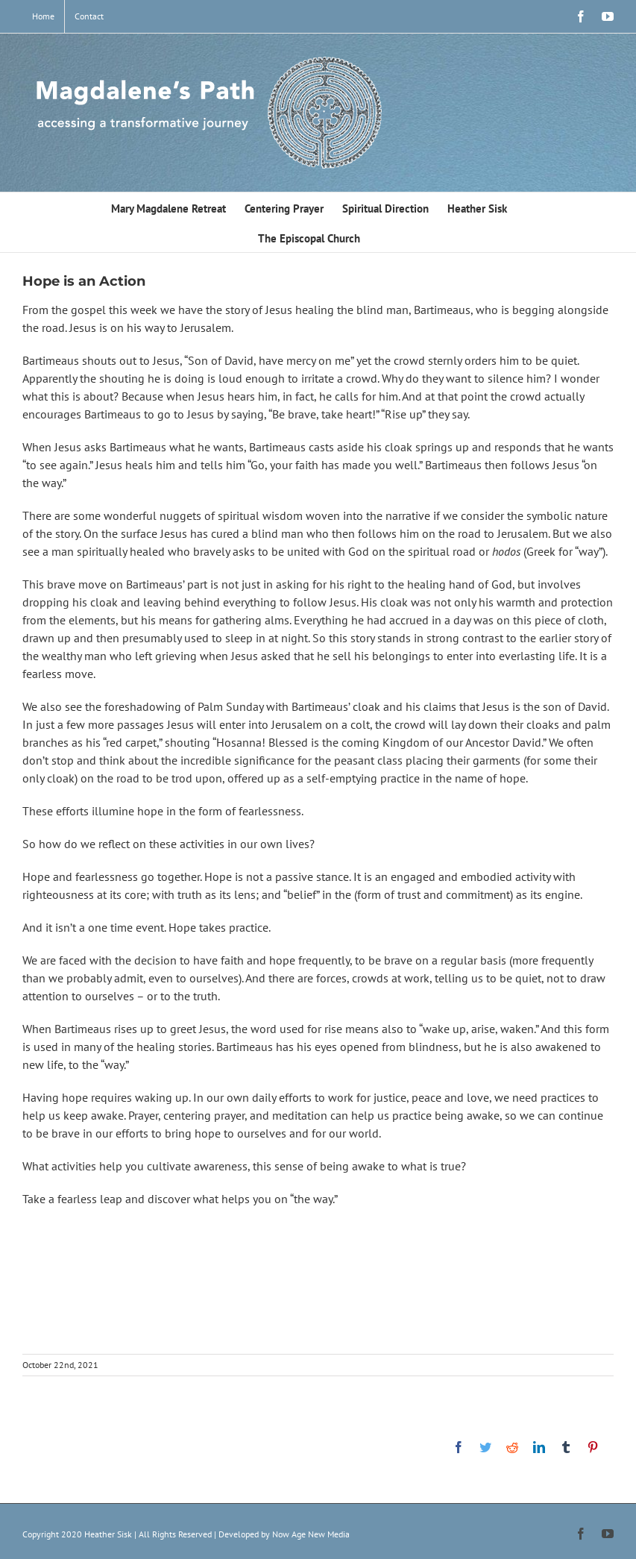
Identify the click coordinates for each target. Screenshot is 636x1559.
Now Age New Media (311, 1534)
